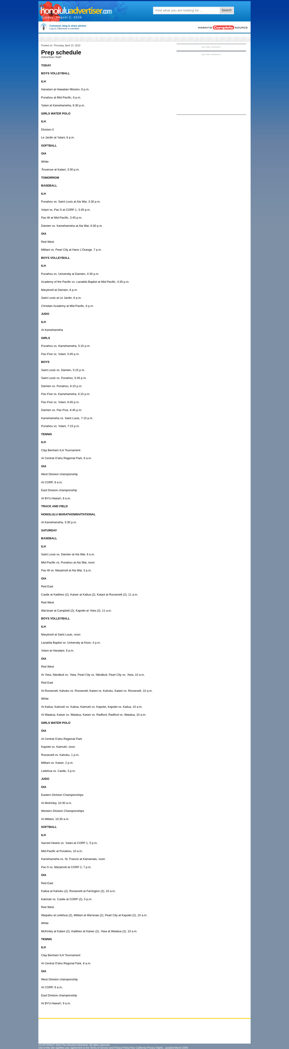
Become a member (68, 28)
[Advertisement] (211, 84)
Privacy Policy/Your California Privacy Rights (138, 1047)
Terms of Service (99, 1047)
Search (226, 10)
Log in (52, 28)
